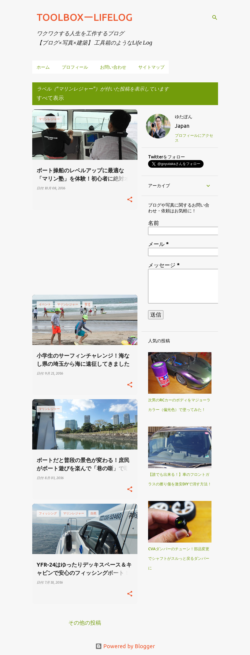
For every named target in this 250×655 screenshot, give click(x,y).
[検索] (214, 17)
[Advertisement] (82, 252)
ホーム (43, 67)
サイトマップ (151, 67)
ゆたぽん (183, 116)
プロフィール (75, 67)
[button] (130, 199)
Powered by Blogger (125, 646)
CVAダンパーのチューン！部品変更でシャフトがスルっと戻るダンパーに (178, 558)
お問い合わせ (113, 67)
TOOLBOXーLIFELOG (85, 17)
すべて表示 (50, 98)
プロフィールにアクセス (194, 138)
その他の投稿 (84, 622)
